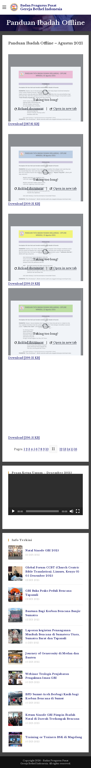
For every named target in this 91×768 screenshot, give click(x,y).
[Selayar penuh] (78, 511)
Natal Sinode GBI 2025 (42, 550)
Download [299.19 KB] (24, 283)
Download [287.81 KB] (23, 124)
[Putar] (13, 511)
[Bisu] (71, 511)
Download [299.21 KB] (24, 358)
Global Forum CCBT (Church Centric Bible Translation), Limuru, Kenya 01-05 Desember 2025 (52, 571)
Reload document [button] (29, 108)
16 (75, 449)
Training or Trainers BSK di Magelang (53, 737)
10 (47, 449)
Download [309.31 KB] (24, 204)
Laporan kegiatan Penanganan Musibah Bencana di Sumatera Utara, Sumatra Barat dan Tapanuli (52, 634)
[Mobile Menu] (4, 7)
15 (72, 449)
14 (68, 449)
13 (64, 449)
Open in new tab (63, 108)
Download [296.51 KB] (24, 437)
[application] (45, 494)
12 (61, 449)
